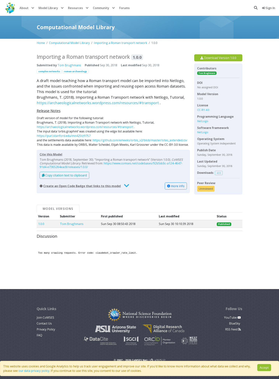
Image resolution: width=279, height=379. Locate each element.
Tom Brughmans (69, 65)
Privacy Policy (46, 329)
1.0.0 (41, 224)
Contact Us (44, 323)
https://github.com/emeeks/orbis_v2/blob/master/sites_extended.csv (140, 140)
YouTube (232, 317)
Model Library (48, 8)
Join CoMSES (45, 317)
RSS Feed (233, 329)
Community (101, 8)
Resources (75, 8)
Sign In (268, 8)
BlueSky (235, 323)
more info (175, 186)
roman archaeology (75, 71)
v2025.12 (158, 360)
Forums (124, 8)
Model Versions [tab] (58, 209)
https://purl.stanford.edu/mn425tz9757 (63, 136)
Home (41, 43)
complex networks (49, 71)
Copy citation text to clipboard (64, 175)
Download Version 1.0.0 (218, 58)
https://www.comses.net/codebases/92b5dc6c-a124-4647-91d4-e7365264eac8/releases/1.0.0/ (111, 165)
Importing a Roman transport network (120, 43)
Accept (264, 368)
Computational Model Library (69, 43)
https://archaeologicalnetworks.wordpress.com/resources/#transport (98, 102)
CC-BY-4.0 (203, 110)
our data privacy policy (33, 371)
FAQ (39, 335)
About (24, 8)
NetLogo (202, 121)
